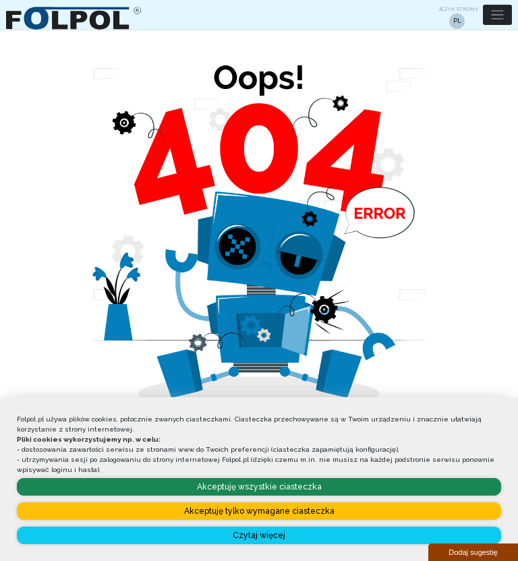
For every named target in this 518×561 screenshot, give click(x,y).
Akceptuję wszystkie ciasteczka (259, 487)
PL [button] (457, 21)
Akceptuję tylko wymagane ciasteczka (259, 511)
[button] (497, 15)
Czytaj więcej (259, 535)
